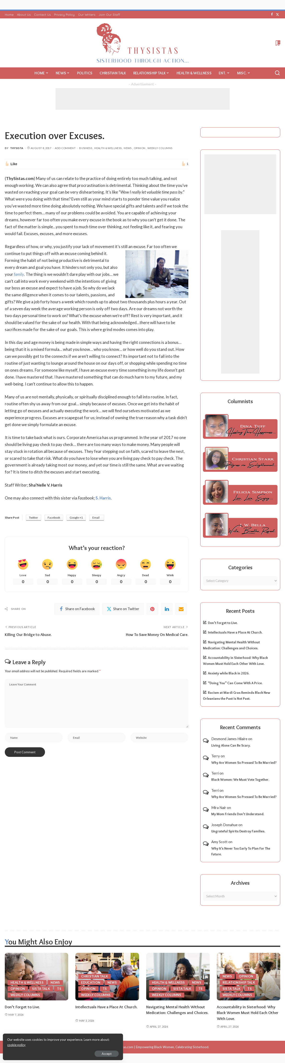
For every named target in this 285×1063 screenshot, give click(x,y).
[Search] (277, 73)
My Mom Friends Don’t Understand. (237, 814)
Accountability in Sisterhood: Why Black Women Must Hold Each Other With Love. (248, 1012)
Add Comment (65, 148)
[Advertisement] (143, 99)
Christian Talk (94, 976)
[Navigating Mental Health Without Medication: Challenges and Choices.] (178, 976)
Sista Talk (41, 989)
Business (85, 148)
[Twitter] (277, 14)
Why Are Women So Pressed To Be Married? (244, 762)
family (19, 274)
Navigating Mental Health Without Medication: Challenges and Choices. (176, 1012)
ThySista (16, 148)
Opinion (139, 148)
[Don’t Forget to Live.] (36, 976)
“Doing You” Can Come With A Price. (235, 683)
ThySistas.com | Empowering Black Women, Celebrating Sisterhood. (160, 1047)
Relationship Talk (239, 982)
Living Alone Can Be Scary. (231, 745)
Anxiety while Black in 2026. (228, 673)
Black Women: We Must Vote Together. (240, 779)
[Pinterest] (152, 609)
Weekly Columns (159, 148)
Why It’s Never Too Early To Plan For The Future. (240, 851)
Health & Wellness (108, 148)
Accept (58, 1052)
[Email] (181, 609)
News (127, 148)
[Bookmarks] (277, 43)
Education (91, 982)
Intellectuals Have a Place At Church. (235, 632)
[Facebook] (272, 14)
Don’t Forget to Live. (223, 623)
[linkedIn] (167, 609)
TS (59, 989)
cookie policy (60, 1044)
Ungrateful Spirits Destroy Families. (238, 831)
